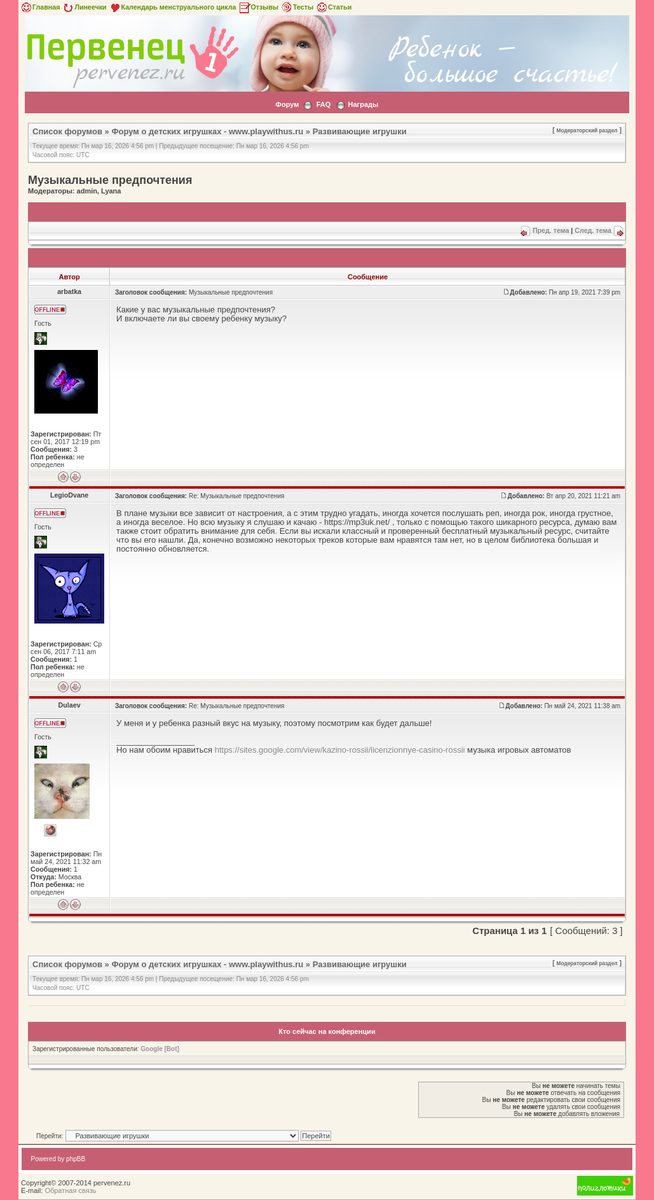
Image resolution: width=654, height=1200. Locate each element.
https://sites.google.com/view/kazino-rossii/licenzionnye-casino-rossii (340, 750)
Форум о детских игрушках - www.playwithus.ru (207, 131)
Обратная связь (70, 1190)
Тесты (296, 7)
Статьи (333, 7)
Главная (40, 7)
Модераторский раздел (587, 130)
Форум (287, 104)
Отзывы (258, 7)
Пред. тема (551, 230)
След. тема (593, 230)
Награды (363, 104)
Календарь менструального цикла (172, 7)
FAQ (324, 104)
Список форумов (67, 131)
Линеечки (84, 7)
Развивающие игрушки (360, 131)
